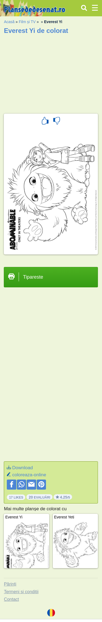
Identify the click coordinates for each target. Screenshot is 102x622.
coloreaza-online (29, 474)
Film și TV (27, 22)
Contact (11, 599)
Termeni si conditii (21, 591)
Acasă (9, 22)
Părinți (10, 584)
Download (22, 467)
